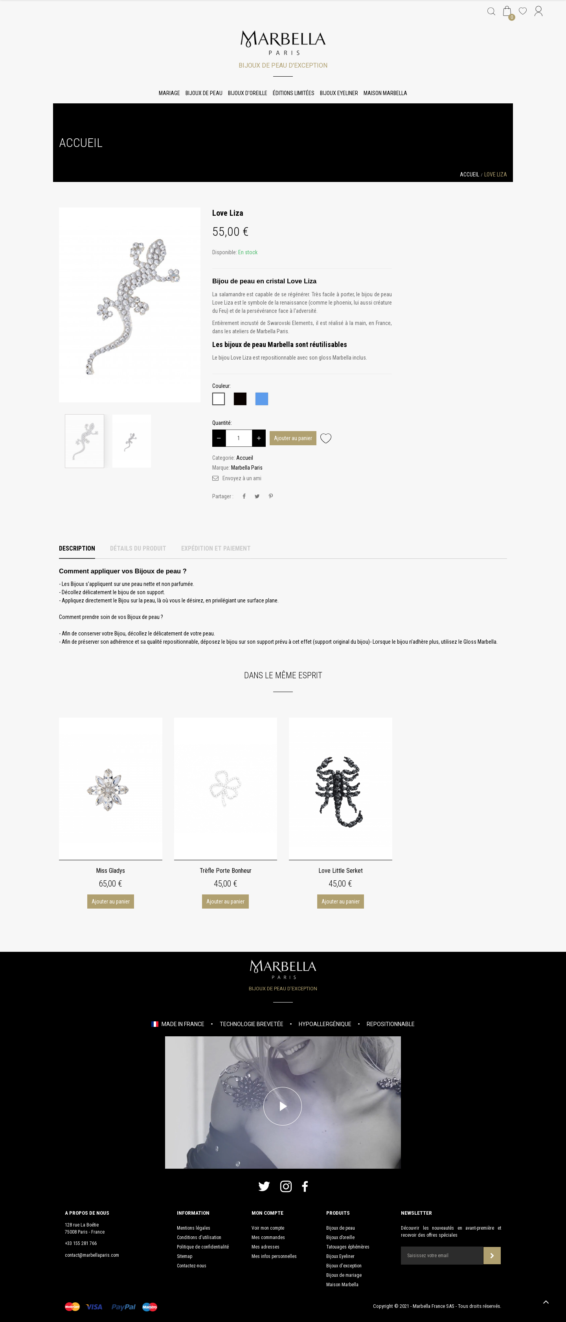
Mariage (169, 93)
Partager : (222, 496)
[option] (129, 304)
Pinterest (271, 496)
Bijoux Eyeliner (339, 93)
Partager (244, 496)
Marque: (221, 468)
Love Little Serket (340, 870)
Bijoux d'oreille (247, 93)
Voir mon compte (268, 1228)
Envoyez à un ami (241, 478)
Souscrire (492, 1256)
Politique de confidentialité (203, 1247)
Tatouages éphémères (347, 1247)
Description (77, 548)
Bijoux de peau (204, 93)
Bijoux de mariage (344, 1275)
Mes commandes (268, 1237)
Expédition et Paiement (216, 548)
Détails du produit (138, 548)
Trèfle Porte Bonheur (226, 870)
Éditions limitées (293, 93)
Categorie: (223, 458)
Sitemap (184, 1256)
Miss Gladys (110, 870)
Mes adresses (265, 1247)
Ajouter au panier (293, 438)
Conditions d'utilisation (199, 1237)
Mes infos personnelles (274, 1256)
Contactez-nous (191, 1266)
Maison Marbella (385, 93)
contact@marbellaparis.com (92, 1255)
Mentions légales (193, 1228)
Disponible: (224, 252)
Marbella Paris (247, 468)
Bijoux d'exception (344, 1266)
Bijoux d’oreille (340, 1237)
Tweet (257, 496)
